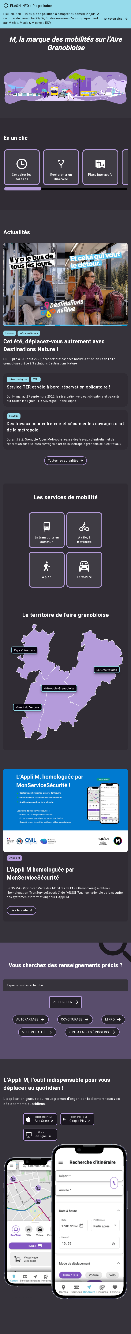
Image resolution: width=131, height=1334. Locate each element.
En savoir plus (116, 18)
